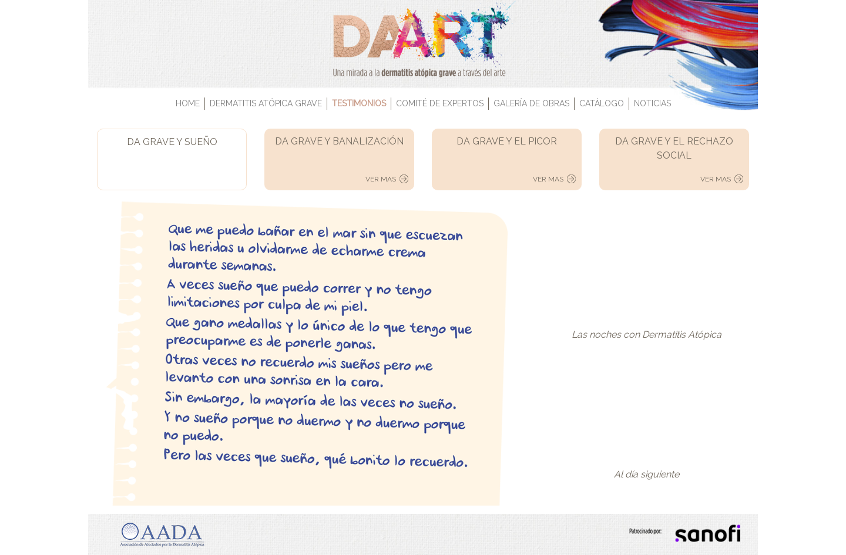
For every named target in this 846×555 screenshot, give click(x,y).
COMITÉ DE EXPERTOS (440, 103)
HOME (188, 103)
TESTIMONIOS (359, 103)
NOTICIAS (652, 103)
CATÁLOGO (601, 103)
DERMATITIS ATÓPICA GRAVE (266, 103)
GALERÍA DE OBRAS (531, 103)
